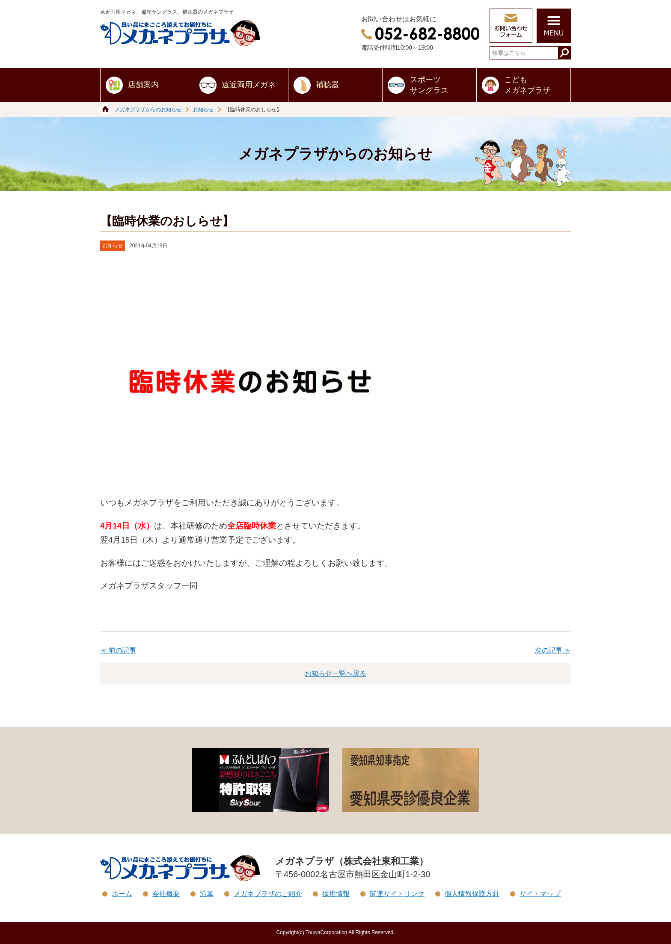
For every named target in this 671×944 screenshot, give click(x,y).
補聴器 (327, 84)
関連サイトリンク (397, 893)
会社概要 (166, 893)
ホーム (122, 893)
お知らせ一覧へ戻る (335, 673)
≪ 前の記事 (118, 650)
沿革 (207, 893)
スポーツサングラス (429, 85)
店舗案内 (143, 84)
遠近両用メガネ (249, 84)
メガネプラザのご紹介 (268, 893)
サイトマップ (540, 893)
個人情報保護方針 (472, 893)
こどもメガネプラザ (527, 85)
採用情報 (336, 893)
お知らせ (203, 110)
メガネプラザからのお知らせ (148, 110)
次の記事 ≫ (553, 650)
